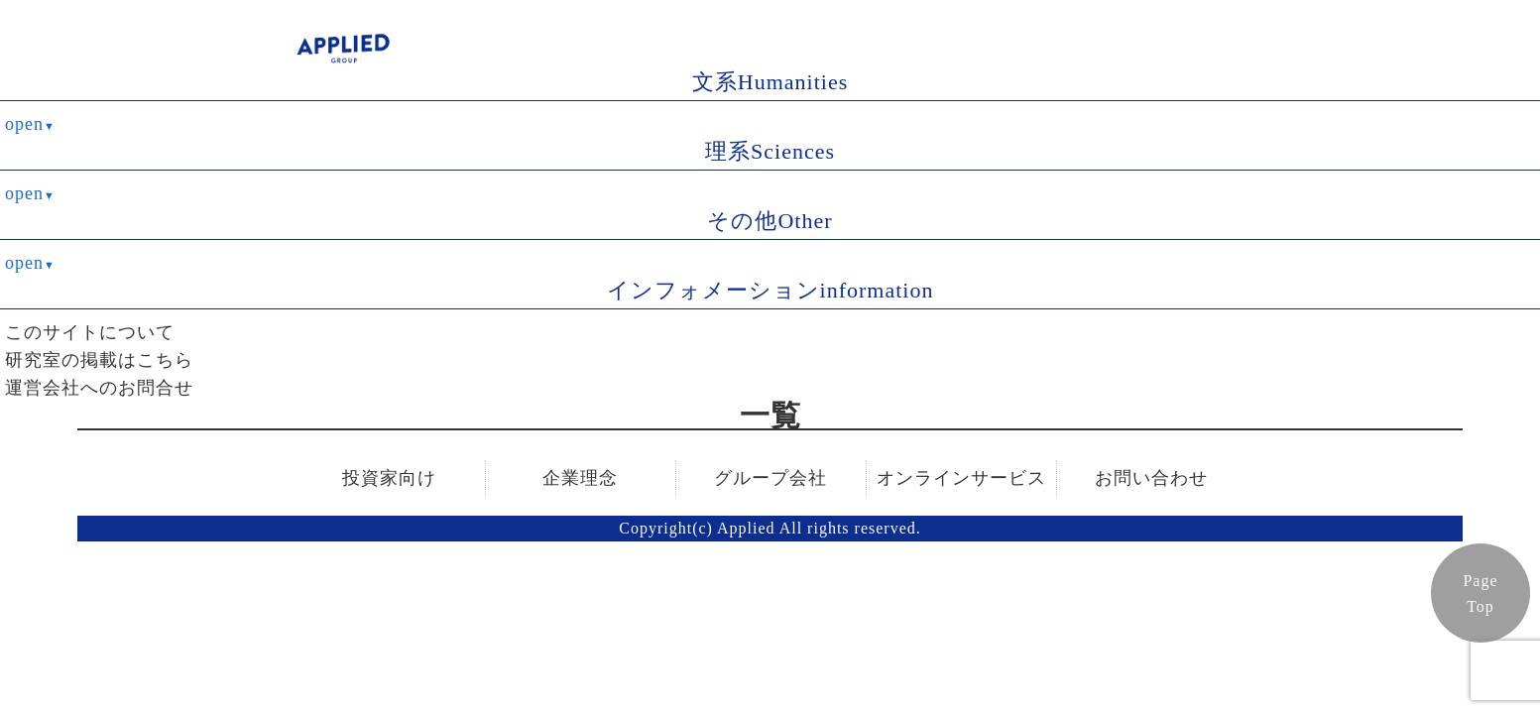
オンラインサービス (961, 478)
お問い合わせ (1151, 478)
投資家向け (389, 478)
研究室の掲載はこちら (99, 360)
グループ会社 (770, 478)
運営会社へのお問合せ (99, 388)
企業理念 (580, 478)
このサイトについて (90, 332)
